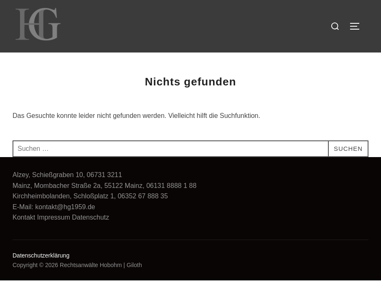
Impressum (53, 217)
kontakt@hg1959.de (65, 206)
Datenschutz (90, 217)
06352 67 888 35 (143, 196)
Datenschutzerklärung (41, 255)
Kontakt (24, 217)
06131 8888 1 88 (171, 185)
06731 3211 (104, 174)
